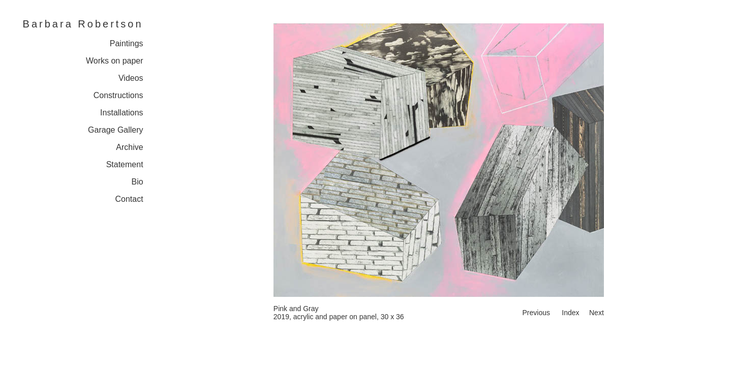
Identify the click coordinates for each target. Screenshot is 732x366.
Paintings (126, 43)
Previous (536, 313)
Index (570, 313)
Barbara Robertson (83, 23)
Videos (130, 78)
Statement (124, 164)
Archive (129, 147)
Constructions (118, 95)
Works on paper (114, 60)
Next (596, 313)
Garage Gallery (115, 130)
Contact (129, 199)
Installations (121, 112)
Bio (137, 181)
